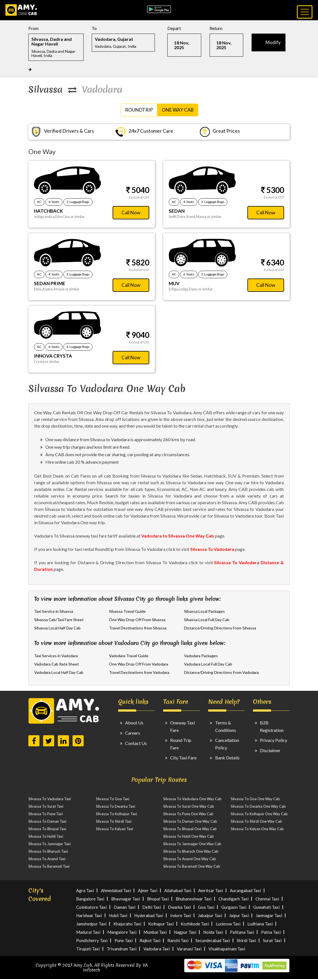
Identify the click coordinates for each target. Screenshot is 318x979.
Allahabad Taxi (177, 890)
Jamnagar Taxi (269, 915)
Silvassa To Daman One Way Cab (190, 821)
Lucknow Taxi (228, 924)
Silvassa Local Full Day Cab (206, 619)
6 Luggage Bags (78, 347)
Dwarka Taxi (179, 907)
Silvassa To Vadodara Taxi (49, 799)
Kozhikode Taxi (195, 924)
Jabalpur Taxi (210, 915)
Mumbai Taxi (155, 932)
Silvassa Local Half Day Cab (57, 628)
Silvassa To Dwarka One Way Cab (258, 806)
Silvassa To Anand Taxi (46, 859)
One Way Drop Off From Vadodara (138, 664)
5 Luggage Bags (212, 274)
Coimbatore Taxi (91, 907)
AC (39, 202)
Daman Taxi (124, 907)
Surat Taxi (272, 940)
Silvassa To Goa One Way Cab (255, 799)
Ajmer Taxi (147, 890)
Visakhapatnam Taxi (226, 949)
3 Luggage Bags (212, 202)
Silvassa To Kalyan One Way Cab (257, 829)
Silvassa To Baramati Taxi (48, 866)
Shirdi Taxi (246, 940)
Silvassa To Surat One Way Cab (188, 806)
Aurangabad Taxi (245, 890)
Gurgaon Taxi (233, 907)
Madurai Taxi (88, 932)
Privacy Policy (273, 740)
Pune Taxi (124, 940)
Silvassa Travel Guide (127, 611)
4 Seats (53, 202)
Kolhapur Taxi (161, 924)
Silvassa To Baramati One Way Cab (191, 866)
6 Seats (188, 274)
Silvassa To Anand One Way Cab (189, 859)
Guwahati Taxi (266, 907)
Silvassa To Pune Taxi (45, 814)
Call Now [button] (130, 212)
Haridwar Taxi (89, 915)
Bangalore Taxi (90, 899)
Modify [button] (273, 42)
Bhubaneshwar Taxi (194, 899)
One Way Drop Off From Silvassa (137, 619)
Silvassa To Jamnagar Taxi (49, 844)
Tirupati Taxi (88, 949)
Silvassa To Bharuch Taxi (48, 851)
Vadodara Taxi (156, 949)
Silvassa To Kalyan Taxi (114, 829)
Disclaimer (270, 750)
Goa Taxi (206, 907)
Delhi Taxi (151, 907)
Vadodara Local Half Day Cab (58, 672)
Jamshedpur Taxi (91, 924)
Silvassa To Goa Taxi (112, 799)
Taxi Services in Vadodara (56, 655)
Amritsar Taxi (210, 890)
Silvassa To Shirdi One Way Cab (256, 821)
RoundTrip (139, 110)
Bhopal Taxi (158, 899)
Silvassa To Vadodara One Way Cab (192, 799)
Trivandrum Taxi (121, 949)
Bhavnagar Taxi (125, 899)
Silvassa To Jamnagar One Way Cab (192, 844)
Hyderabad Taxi (148, 915)
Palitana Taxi (242, 932)
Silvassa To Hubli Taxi (45, 836)
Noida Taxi (213, 932)
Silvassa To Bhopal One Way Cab (190, 829)
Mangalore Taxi (121, 932)
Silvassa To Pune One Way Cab (188, 814)
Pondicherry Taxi (92, 940)
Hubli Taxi (118, 915)
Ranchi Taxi (177, 940)
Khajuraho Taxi (127, 924)
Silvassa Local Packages (204, 611)
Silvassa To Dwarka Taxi (115, 806)
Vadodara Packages (201, 655)
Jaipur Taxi (239, 915)
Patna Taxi (271, 932)
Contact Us (136, 743)
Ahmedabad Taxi (116, 890)
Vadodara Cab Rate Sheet (56, 664)
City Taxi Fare (183, 757)
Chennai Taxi (267, 899)
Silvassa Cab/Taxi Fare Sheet (59, 619)
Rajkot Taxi (150, 940)
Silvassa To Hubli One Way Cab (188, 836)
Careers (132, 732)
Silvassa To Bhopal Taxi (47, 829)
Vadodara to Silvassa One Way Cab (177, 535)
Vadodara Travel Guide (128, 655)
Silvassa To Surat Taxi (45, 806)
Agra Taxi (85, 890)
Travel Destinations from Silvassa (138, 628)
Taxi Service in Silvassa (53, 611)
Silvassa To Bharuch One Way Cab (190, 851)
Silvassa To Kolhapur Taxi (116, 814)
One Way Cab (178, 110)
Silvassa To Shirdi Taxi (113, 821)
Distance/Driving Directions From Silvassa (220, 628)
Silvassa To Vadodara (212, 549)
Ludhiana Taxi (260, 924)
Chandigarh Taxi (233, 899)
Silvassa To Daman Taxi (47, 821)
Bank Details (227, 757)
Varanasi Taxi (189, 949)
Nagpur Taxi (185, 932)
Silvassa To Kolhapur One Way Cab (259, 814)
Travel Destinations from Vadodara (139, 672)
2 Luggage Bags (78, 202)
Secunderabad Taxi (212, 940)
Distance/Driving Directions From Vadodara (221, 672)
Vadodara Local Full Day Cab (208, 664)
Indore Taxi (180, 915)
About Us (134, 722)
